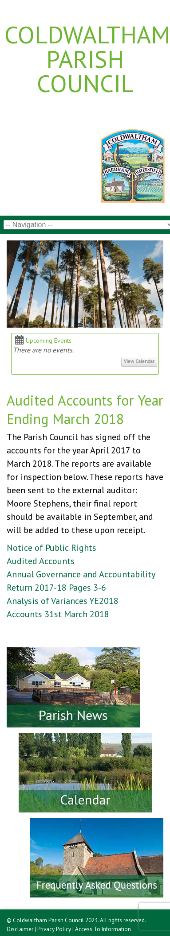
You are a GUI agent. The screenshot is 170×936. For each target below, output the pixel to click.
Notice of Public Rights (51, 547)
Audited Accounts (41, 561)
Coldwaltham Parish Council (85, 58)
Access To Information (103, 929)
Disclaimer (20, 929)
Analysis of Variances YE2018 (63, 601)
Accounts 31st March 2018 (58, 614)
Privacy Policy (54, 929)
